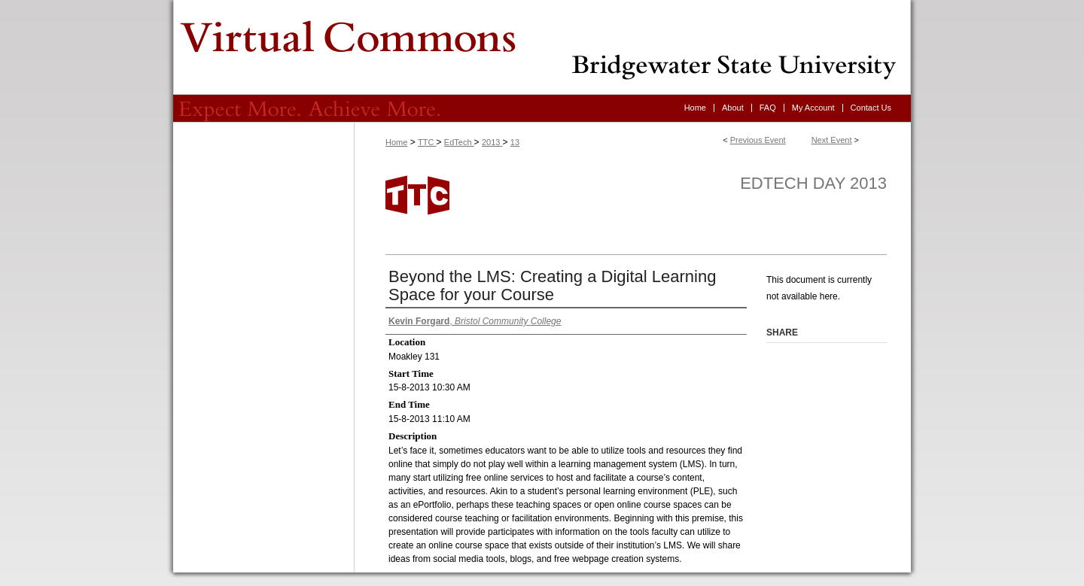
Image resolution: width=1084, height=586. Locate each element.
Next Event (831, 139)
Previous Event (758, 139)
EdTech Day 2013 (813, 183)
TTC (427, 142)
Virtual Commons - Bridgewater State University (542, 47)
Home (396, 142)
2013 (492, 142)
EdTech (459, 142)
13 (514, 142)
